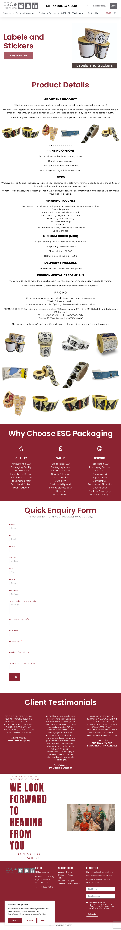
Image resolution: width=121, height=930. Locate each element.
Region (12, 580)
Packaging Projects (49, 13)
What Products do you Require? (23, 602)
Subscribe (92, 916)
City (11, 569)
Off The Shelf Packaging (73, 13)
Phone (12, 546)
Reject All (29, 920)
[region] (30, 913)
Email (11, 535)
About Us (8, 13)
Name (12, 524)
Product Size (15, 643)
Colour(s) (13, 632)
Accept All (44, 920)
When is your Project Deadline (22, 665)
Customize (15, 920)
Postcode (13, 591)
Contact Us (93, 13)
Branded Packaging (26, 13)
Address (13, 557)
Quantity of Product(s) (19, 621)
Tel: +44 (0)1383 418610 (61, 6)
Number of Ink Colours (19, 654)
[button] (3, 133)
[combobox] (97, 6)
